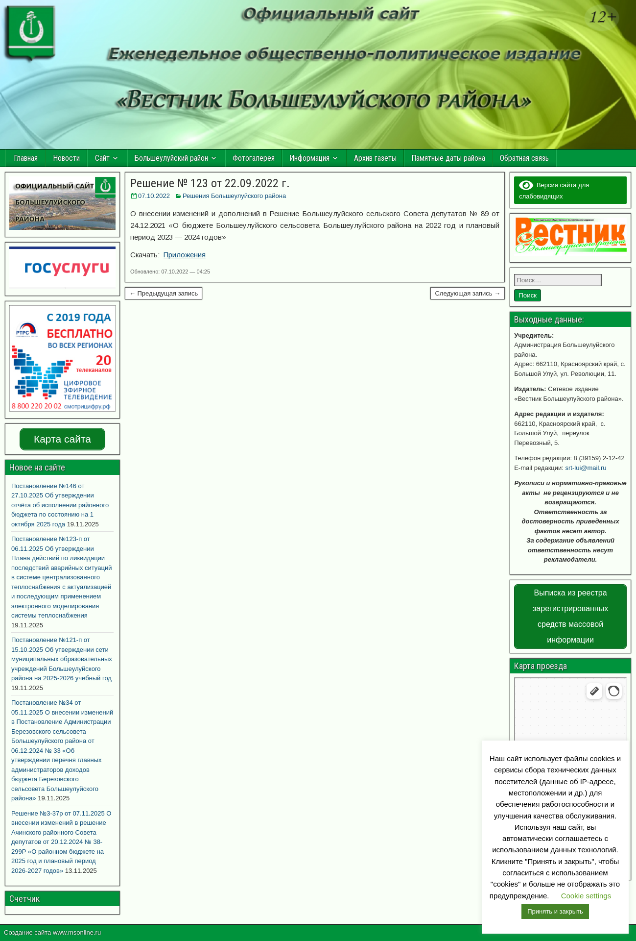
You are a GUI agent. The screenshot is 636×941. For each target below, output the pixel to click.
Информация (309, 158)
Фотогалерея (254, 158)
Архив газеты (375, 158)
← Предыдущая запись (163, 293)
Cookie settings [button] (586, 895)
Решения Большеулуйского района (234, 195)
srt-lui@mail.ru (586, 467)
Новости (66, 158)
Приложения (185, 254)
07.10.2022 (154, 195)
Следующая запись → (467, 293)
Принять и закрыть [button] (555, 911)
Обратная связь (524, 158)
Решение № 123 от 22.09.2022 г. (210, 183)
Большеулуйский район (171, 158)
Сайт (102, 158)
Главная (26, 158)
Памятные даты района (448, 158)
